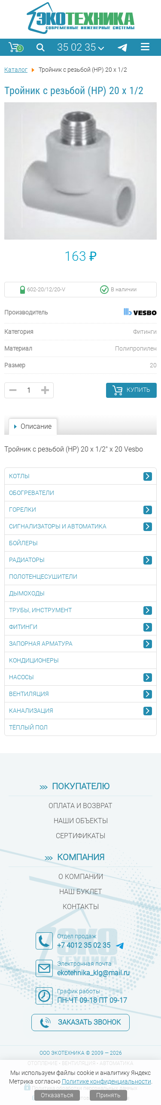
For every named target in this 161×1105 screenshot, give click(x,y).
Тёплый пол (28, 727)
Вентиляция (29, 693)
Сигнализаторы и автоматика (57, 526)
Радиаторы (27, 559)
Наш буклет (80, 892)
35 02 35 (76, 47)
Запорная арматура (41, 643)
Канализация (31, 710)
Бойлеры (23, 543)
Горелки (22, 509)
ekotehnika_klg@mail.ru (93, 973)
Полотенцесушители (43, 576)
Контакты (81, 907)
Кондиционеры (34, 660)
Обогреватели (31, 492)
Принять (108, 1095)
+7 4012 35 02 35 (83, 945)
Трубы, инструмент (40, 610)
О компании (80, 877)
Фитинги (23, 626)
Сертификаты (80, 836)
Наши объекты (81, 821)
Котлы (19, 476)
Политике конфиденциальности (106, 1081)
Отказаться (57, 1095)
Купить (138, 389)
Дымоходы (27, 593)
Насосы (21, 677)
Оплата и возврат (80, 806)
